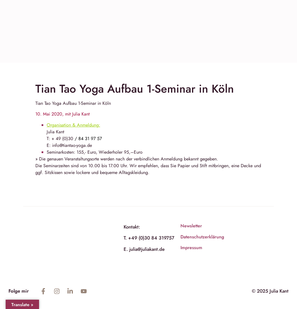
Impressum (191, 247)
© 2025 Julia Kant (270, 291)
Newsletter (191, 226)
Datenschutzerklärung (202, 237)
